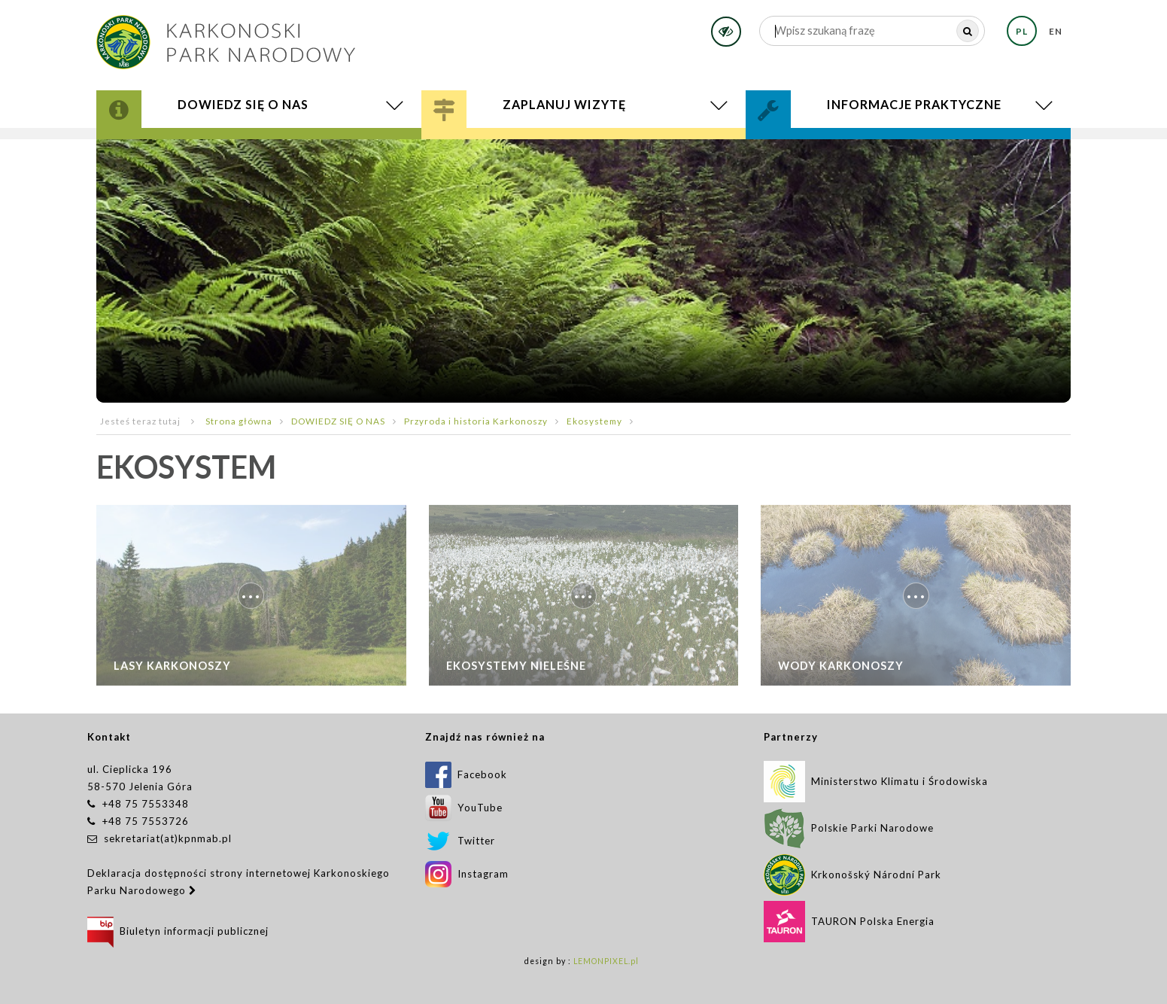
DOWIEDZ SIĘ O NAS (338, 420)
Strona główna (238, 420)
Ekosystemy (594, 420)
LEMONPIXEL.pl (606, 961)
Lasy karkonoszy (172, 671)
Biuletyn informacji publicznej (178, 931)
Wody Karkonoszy (841, 671)
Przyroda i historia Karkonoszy (476, 420)
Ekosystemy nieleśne (516, 671)
